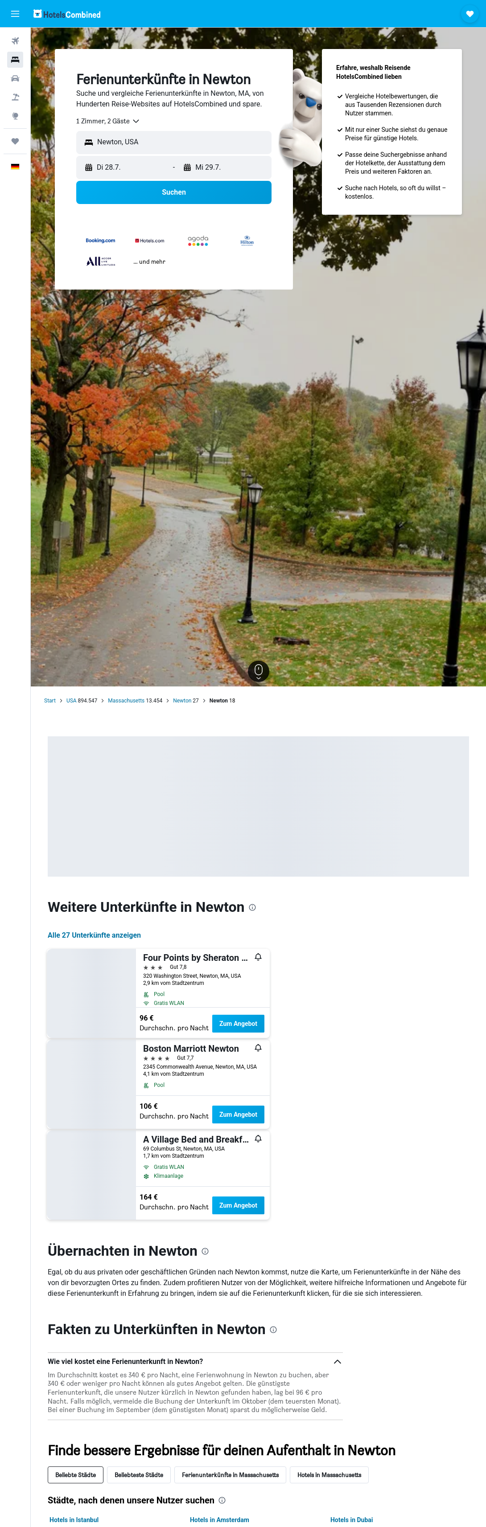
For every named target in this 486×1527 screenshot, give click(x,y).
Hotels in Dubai (351, 1519)
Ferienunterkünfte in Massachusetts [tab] (230, 1474)
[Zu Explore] (15, 116)
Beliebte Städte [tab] (75, 1474)
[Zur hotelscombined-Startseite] (67, 13)
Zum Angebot (238, 1023)
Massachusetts (126, 701)
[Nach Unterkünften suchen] (15, 60)
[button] (15, 14)
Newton (182, 701)
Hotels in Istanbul (74, 1519)
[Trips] (15, 141)
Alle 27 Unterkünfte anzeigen (94, 935)
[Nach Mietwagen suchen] (15, 78)
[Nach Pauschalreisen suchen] (15, 97)
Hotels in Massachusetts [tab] (329, 1474)
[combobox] (108, 121)
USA (71, 701)
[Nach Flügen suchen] (15, 41)
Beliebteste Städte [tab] (139, 1474)
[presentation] (252, 907)
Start (50, 701)
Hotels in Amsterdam (219, 1519)
